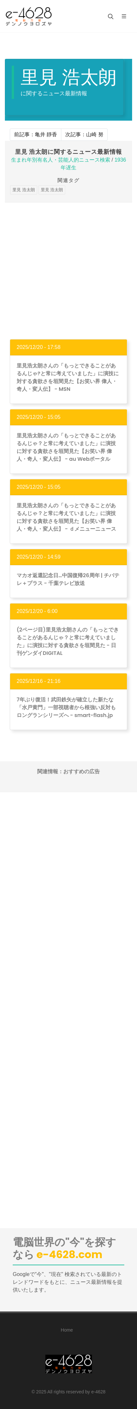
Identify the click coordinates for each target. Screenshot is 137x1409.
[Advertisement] (68, 271)
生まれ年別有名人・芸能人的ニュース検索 (60, 160)
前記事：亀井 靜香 (35, 134)
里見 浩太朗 (23, 189)
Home (67, 1330)
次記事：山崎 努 (84, 134)
